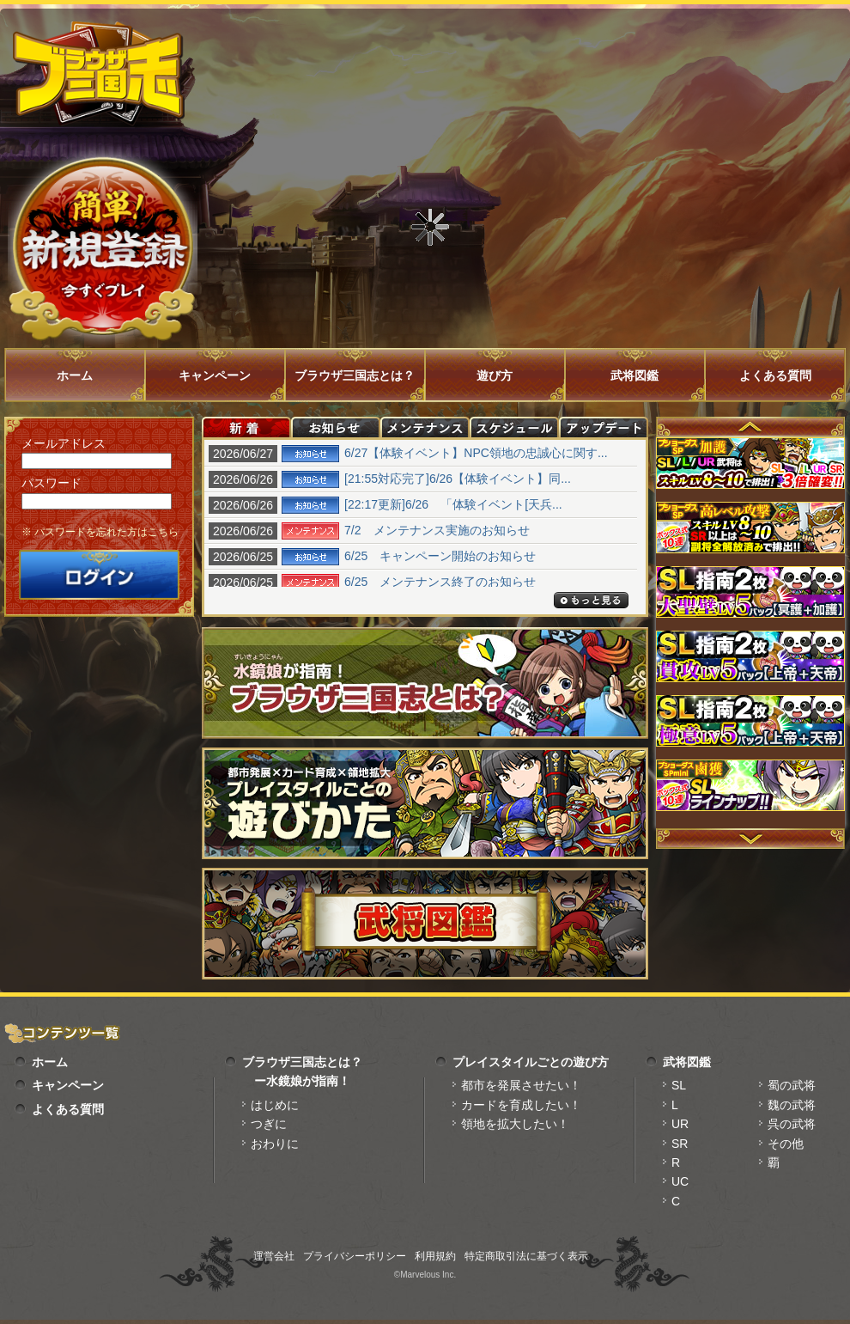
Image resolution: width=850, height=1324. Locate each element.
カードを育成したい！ (521, 1105)
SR (679, 1143)
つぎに (269, 1124)
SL (678, 1085)
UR (680, 1124)
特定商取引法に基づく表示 (526, 1256)
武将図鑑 (634, 375)
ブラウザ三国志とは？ (354, 375)
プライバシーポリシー (354, 1256)
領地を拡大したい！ (515, 1124)
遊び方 (495, 375)
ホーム (75, 375)
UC (680, 1181)
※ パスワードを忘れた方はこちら (100, 532)
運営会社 (273, 1256)
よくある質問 (775, 375)
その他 (786, 1143)
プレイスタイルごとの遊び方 (530, 1062)
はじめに (275, 1105)
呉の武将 (792, 1124)
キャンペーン (215, 375)
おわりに (275, 1143)
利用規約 (435, 1256)
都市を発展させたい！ (521, 1085)
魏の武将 (792, 1105)
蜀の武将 (792, 1085)
